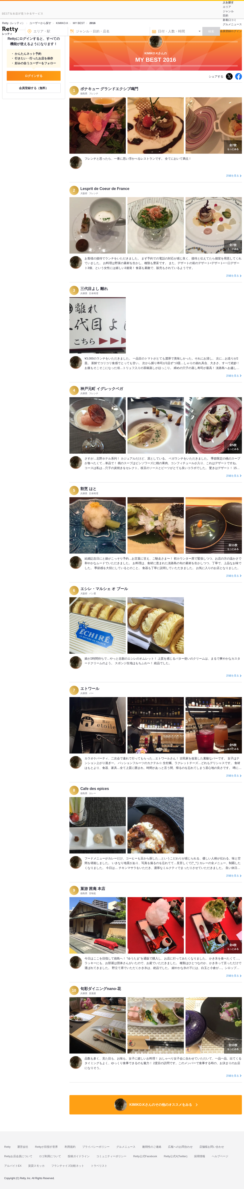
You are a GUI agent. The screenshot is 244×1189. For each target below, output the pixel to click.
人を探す (228, 2)
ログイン (236, 31)
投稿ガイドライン (79, 1156)
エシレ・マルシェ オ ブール (104, 589)
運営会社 (22, 1146)
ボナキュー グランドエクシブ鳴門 (109, 89)
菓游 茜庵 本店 (92, 889)
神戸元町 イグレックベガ (101, 389)
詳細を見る (232, 175)
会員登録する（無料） (33, 88)
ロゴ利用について (50, 1156)
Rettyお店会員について (18, 1156)
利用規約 (70, 1146)
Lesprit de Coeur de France (104, 189)
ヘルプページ (220, 1156)
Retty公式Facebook (145, 1156)
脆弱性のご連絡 (151, 1146)
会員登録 (225, 31)
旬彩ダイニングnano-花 (100, 989)
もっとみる (233, 146)
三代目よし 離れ (94, 289)
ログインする (33, 75)
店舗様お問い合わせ (211, 1146)
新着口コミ (229, 19)
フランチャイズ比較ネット (67, 1165)
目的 (225, 15)
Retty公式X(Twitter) (175, 1156)
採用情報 (199, 1156)
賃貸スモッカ (36, 1165)
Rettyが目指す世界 (46, 1146)
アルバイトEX (12, 1165)
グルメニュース (232, 24)
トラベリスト (99, 1165)
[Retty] (10, 30)
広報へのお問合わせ (180, 1146)
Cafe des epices (94, 789)
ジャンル (228, 11)
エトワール (89, 689)
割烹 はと (88, 489)
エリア (227, 6)
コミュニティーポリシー (111, 1156)
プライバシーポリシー (96, 1146)
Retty (7, 1146)
